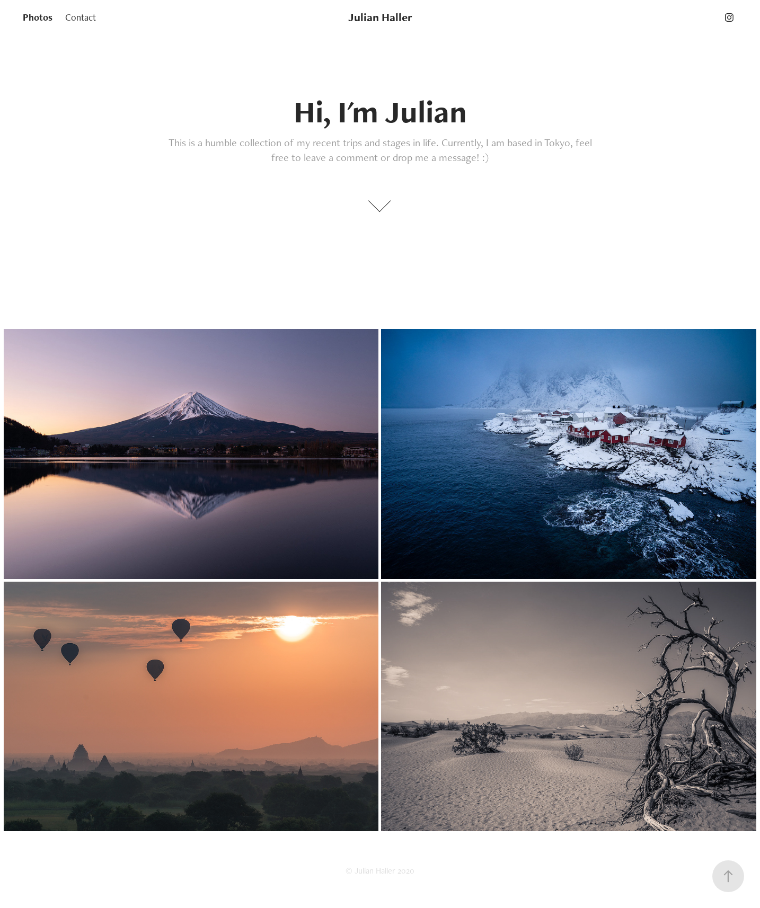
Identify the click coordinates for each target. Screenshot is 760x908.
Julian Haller (380, 17)
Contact (80, 17)
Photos (37, 17)
